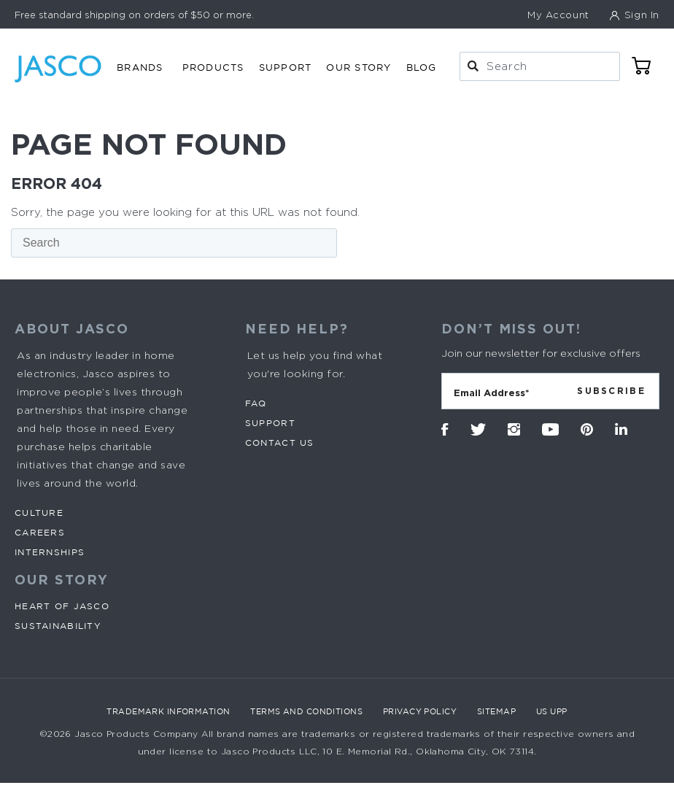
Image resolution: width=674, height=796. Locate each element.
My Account (558, 14)
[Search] (174, 243)
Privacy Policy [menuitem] (420, 711)
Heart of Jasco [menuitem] (62, 606)
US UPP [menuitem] (552, 711)
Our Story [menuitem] (358, 67)
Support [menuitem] (285, 67)
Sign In (640, 14)
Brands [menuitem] (140, 67)
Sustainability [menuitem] (58, 625)
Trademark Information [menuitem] (168, 711)
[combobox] (540, 66)
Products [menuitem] (213, 67)
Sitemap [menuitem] (496, 711)
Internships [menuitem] (50, 552)
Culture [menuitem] (39, 512)
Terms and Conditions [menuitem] (306, 711)
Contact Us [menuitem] (279, 442)
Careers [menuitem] (40, 532)
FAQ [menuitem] (256, 403)
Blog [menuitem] (421, 67)
